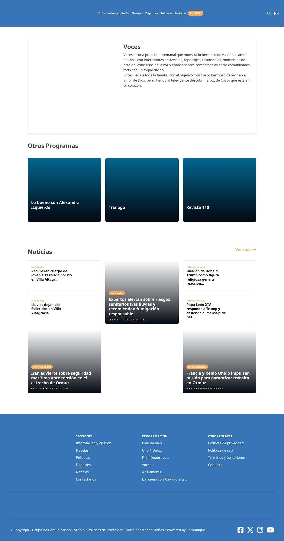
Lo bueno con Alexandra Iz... (164, 479)
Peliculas (167, 13)
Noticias (181, 13)
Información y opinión (114, 13)
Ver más (245, 249)
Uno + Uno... (152, 450)
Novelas (137, 13)
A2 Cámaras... (153, 472)
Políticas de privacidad (226, 443)
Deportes (151, 13)
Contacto (215, 464)
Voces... (148, 464)
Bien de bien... (153, 443)
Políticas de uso (220, 450)
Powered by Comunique (186, 530)
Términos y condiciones (227, 457)
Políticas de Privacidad (105, 530)
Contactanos (86, 479)
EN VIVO (195, 13)
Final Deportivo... (155, 457)
